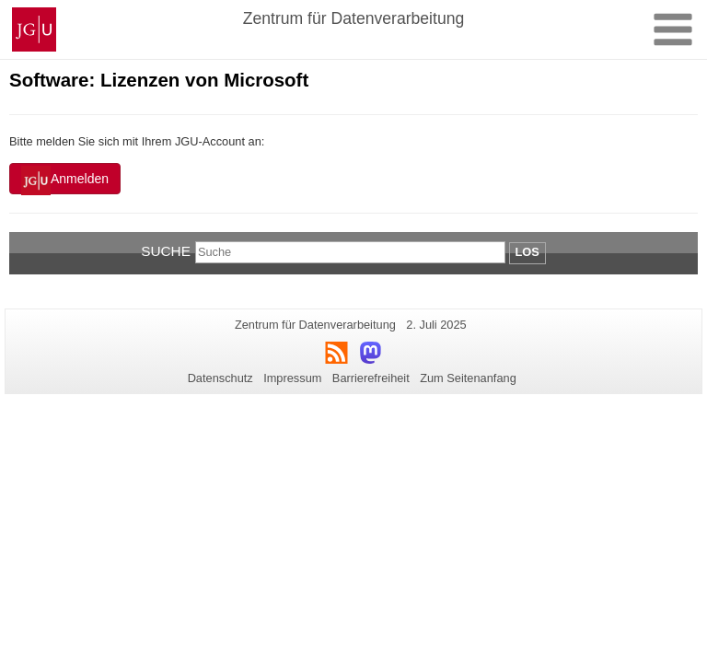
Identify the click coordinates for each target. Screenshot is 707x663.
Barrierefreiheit (371, 378)
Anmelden (65, 180)
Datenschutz (220, 378)
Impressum (292, 378)
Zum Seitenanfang (468, 378)
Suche (166, 251)
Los (527, 252)
